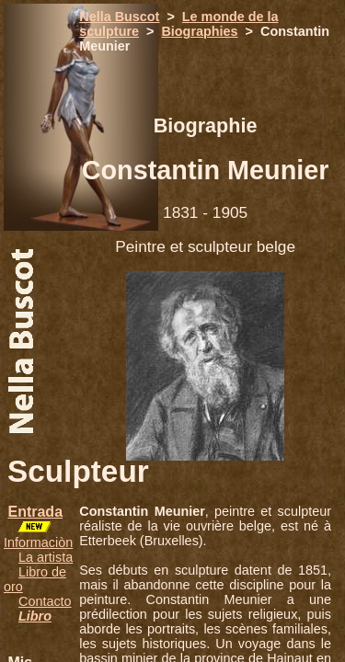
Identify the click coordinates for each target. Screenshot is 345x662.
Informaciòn (38, 542)
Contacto (45, 601)
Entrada (35, 511)
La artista (45, 557)
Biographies (199, 31)
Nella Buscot (119, 16)
